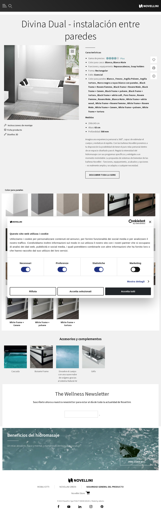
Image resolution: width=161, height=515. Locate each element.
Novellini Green (68, 486)
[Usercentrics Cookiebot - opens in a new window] (131, 222)
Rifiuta (33, 291)
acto (101, 501)
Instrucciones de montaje (18, 125)
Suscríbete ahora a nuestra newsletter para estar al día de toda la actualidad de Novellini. (82, 402)
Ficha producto (13, 129)
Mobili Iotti (43, 486)
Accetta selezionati (80, 291)
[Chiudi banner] (150, 222)
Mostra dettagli (136, 281)
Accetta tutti (128, 291)
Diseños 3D (11, 134)
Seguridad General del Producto (105, 486)
